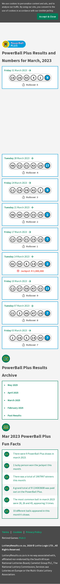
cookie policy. (46, 10)
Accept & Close (47, 16)
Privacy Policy (34, 532)
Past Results (14, 415)
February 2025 (15, 408)
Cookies (17, 532)
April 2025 (13, 392)
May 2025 (13, 385)
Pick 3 (22, 538)
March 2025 (14, 400)
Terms (5, 532)
